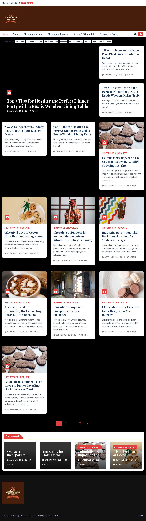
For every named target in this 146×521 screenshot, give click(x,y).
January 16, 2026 (18, 111)
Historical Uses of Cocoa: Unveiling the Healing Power (24, 234)
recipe (87, 41)
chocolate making (34, 41)
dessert (63, 41)
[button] (135, 34)
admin (34, 111)
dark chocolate (51, 41)
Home (5, 34)
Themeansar (53, 515)
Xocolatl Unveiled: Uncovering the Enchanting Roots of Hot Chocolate (23, 310)
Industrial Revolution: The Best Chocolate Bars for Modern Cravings (119, 236)
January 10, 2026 (114, 112)
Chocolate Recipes (58, 34)
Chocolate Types (109, 34)
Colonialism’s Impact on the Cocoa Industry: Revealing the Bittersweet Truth (23, 385)
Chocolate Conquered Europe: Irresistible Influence (68, 310)
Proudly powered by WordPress (15, 515)
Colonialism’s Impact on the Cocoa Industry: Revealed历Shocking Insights (120, 161)
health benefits (75, 41)
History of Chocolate (84, 34)
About (16, 34)
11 (80, 423)
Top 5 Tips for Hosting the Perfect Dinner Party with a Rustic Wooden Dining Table (121, 91)
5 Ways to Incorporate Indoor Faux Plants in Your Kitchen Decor (48, 103)
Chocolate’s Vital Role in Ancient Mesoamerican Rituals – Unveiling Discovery (73, 236)
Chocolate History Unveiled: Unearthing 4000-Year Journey (120, 310)
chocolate (20, 41)
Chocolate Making (33, 34)
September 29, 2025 (115, 186)
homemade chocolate (102, 41)
